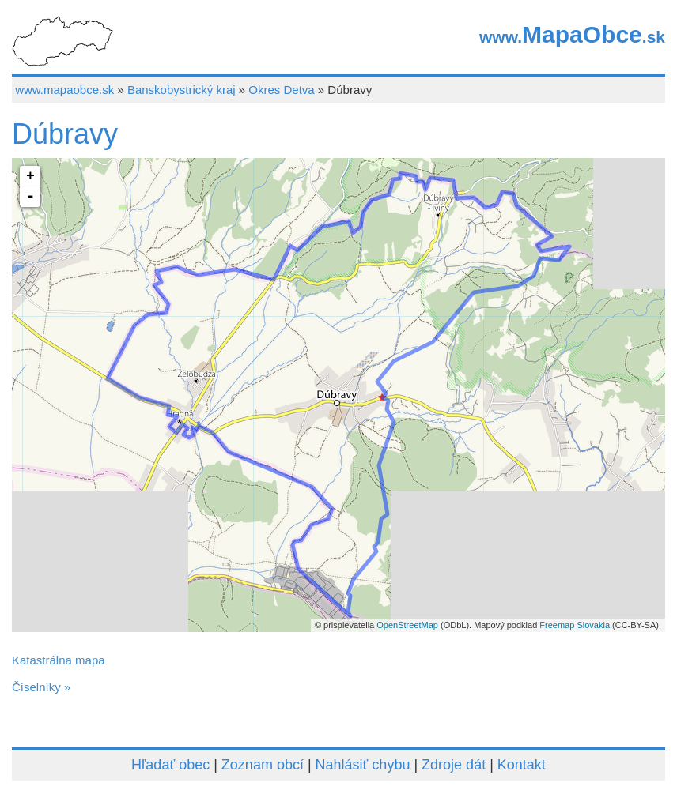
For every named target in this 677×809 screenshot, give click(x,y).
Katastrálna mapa (58, 660)
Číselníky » (41, 687)
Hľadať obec (170, 765)
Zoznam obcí (262, 765)
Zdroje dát (454, 765)
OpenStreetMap (407, 625)
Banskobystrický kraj (181, 89)
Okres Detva (281, 89)
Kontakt (521, 765)
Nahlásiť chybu (363, 765)
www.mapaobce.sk (64, 89)
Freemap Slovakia (574, 625)
